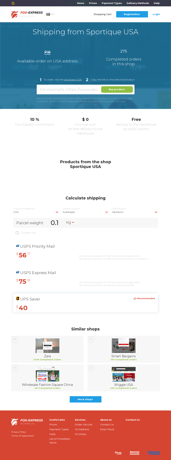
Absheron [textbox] (118, 212)
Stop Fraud (107, 429)
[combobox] (36, 212)
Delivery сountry (71, 209)
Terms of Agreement (22, 435)
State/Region (119, 209)
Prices (93, 3)
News (80, 3)
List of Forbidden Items (59, 440)
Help (157, 3)
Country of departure (24, 209)
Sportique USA (73, 79)
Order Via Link (83, 424)
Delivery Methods (138, 3)
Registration (132, 14)
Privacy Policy (18, 432)
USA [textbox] (16, 212)
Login (156, 14)
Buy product (117, 89)
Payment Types (112, 3)
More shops (85, 399)
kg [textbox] (68, 222)
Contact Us (107, 424)
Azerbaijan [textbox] (69, 212)
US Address (82, 429)
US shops (80, 434)
